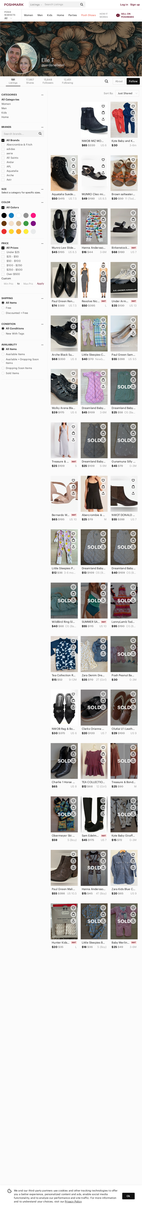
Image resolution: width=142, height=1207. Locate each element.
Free (6, 307)
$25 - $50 (10, 256)
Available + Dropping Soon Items (20, 361)
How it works (104, 15)
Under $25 (10, 252)
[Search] (61, 4)
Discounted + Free (14, 313)
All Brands (10, 140)
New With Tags (12, 333)
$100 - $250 (11, 265)
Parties (72, 15)
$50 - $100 (11, 261)
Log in (124, 4)
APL (6, 166)
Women (28, 15)
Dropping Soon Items (16, 368)
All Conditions (12, 328)
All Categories (10, 99)
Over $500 (10, 274)
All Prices (9, 247)
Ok (128, 1196)
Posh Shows (88, 15)
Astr (6, 179)
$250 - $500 (12, 269)
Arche (7, 175)
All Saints (9, 157)
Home (60, 15)
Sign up (135, 4)
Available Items (13, 354)
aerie (7, 153)
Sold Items (10, 373)
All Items (9, 302)
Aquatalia (9, 171)
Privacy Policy (73, 1201)
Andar (7, 162)
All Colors (10, 207)
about (119, 81)
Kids (50, 15)
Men (40, 15)
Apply (40, 283)
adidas (8, 149)
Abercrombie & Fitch (16, 144)
